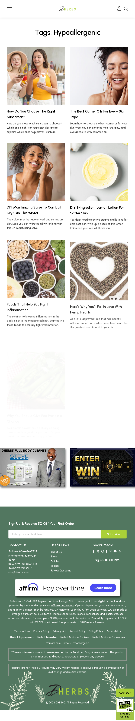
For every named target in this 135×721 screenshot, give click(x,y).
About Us (56, 552)
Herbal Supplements (22, 637)
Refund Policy (77, 631)
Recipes (55, 565)
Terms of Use (22, 631)
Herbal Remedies (47, 637)
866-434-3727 (28, 551)
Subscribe (113, 534)
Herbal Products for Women (108, 637)
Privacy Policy (41, 631)
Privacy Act (59, 631)
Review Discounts (61, 570)
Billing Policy (96, 631)
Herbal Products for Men (74, 637)
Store (54, 556)
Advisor (125, 692)
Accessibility (114, 631)
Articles (55, 561)
